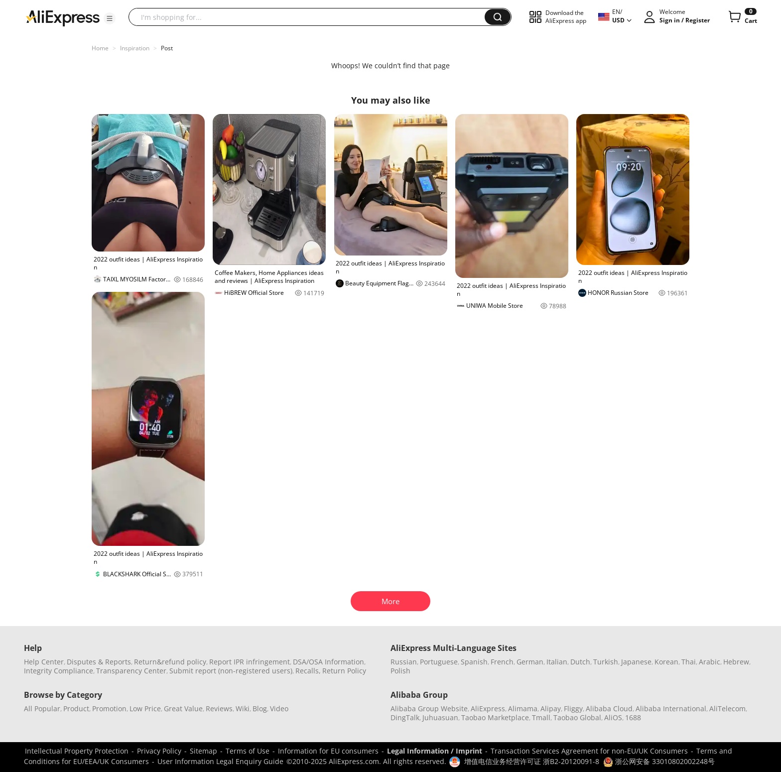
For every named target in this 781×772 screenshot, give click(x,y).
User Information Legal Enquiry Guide (220, 761)
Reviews (219, 708)
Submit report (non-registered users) (230, 670)
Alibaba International (671, 708)
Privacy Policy (159, 751)
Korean (666, 661)
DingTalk (404, 717)
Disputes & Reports (99, 661)
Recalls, (308, 670)
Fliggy (573, 708)
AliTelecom (727, 708)
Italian (556, 661)
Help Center (44, 661)
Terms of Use (247, 751)
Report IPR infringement (249, 661)
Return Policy (344, 670)
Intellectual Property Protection (77, 751)
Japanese (636, 661)
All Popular (42, 708)
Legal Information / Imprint (434, 751)
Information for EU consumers (328, 751)
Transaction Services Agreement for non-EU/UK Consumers (589, 751)
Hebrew (736, 661)
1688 (633, 717)
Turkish (605, 661)
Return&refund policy (170, 661)
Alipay (550, 708)
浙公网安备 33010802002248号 (659, 761)
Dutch (580, 661)
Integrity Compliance (58, 670)
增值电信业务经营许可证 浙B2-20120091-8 (531, 761)
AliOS (613, 717)
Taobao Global (577, 717)
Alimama (522, 708)
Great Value (183, 708)
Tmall (541, 717)
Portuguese (439, 661)
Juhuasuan (440, 717)
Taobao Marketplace (495, 717)
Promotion (109, 708)
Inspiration (134, 48)
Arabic (709, 661)
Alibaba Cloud (609, 708)
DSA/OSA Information (328, 661)
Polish (400, 670)
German (530, 661)
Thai (688, 661)
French (502, 661)
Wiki (243, 708)
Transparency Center (131, 670)
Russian (403, 661)
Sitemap (203, 751)
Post (167, 48)
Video (279, 708)
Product (76, 708)
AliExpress (488, 708)
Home (100, 48)
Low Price (145, 708)
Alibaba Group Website (429, 708)
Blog (260, 708)
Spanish (474, 661)
